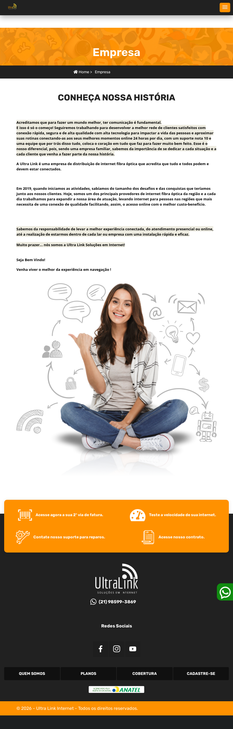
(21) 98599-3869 (113, 602)
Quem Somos (32, 673)
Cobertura (144, 673)
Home (81, 72)
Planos (88, 673)
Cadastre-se (201, 673)
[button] (225, 7)
